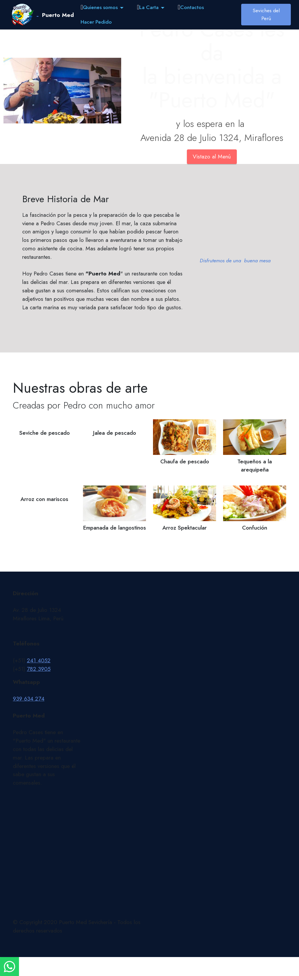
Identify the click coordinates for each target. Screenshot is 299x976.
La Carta (148, 7)
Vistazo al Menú (212, 156)
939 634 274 (28, 698)
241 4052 (39, 660)
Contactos (191, 7)
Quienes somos (99, 7)
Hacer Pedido (96, 22)
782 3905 (39, 669)
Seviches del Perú (266, 14)
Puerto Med (58, 15)
